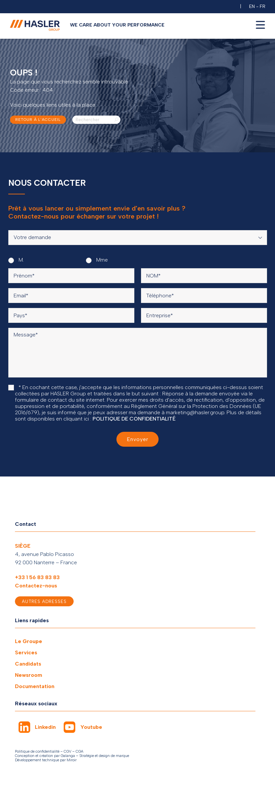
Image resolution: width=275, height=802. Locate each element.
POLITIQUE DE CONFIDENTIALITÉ (134, 419)
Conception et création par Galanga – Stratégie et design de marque (72, 756)
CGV (67, 751)
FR (262, 6)
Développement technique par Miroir (46, 760)
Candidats (28, 664)
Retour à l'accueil (38, 119)
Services (26, 652)
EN (252, 6)
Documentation (34, 686)
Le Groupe (28, 641)
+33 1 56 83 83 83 (37, 577)
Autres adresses (44, 601)
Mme (97, 260)
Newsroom (28, 675)
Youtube (91, 727)
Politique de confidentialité (37, 751)
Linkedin (45, 727)
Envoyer (137, 439)
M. (16, 260)
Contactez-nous (36, 585)
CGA (79, 751)
